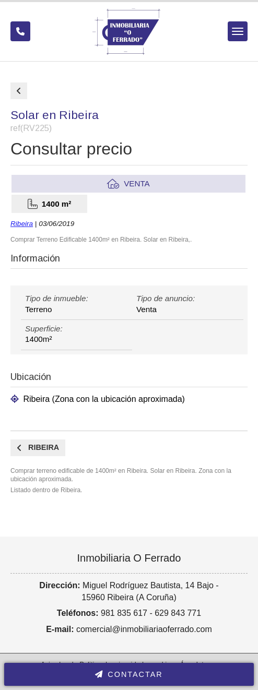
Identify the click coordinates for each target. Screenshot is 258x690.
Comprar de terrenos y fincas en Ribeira (18, 90)
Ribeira (21, 224)
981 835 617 (124, 613)
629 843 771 (178, 613)
